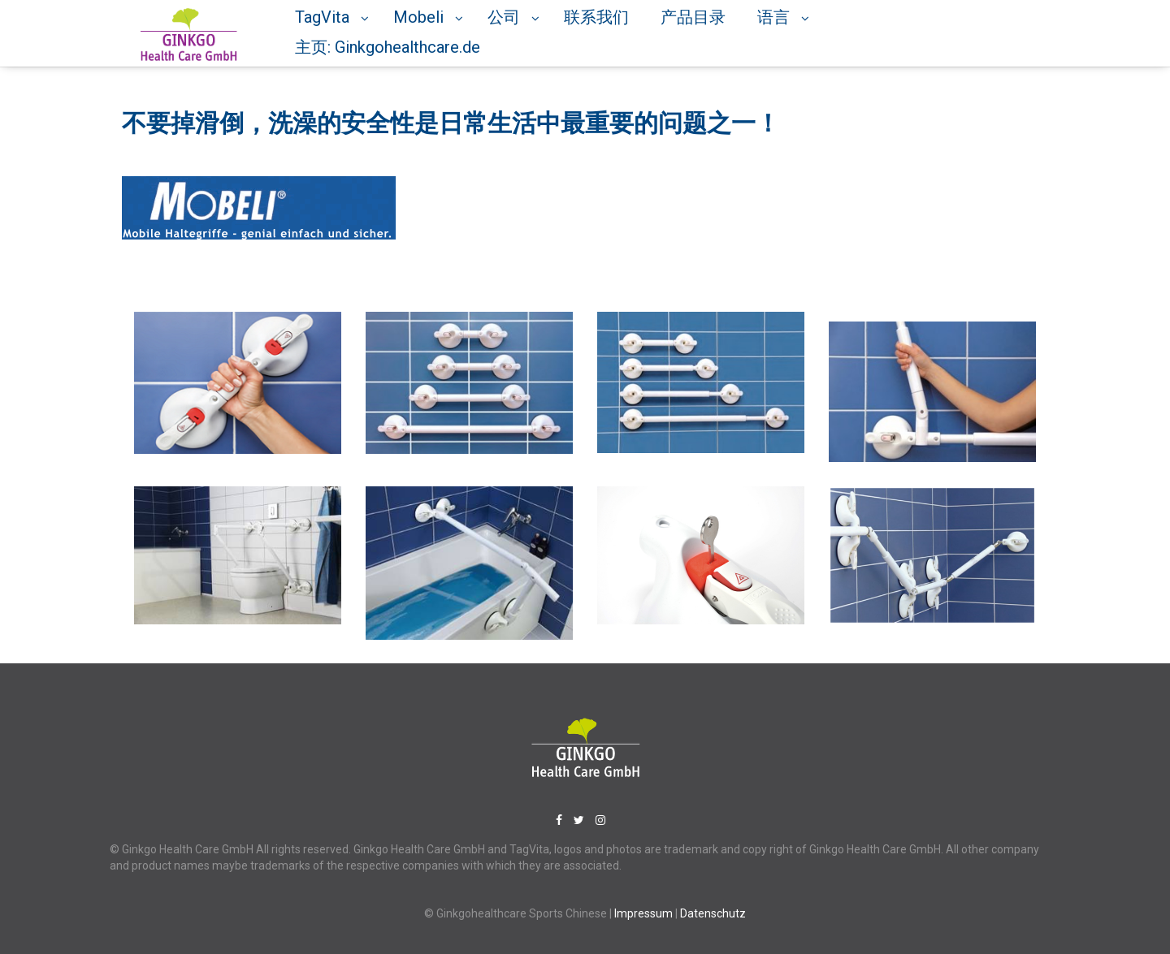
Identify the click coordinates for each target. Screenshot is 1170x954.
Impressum (644, 913)
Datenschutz (713, 913)
